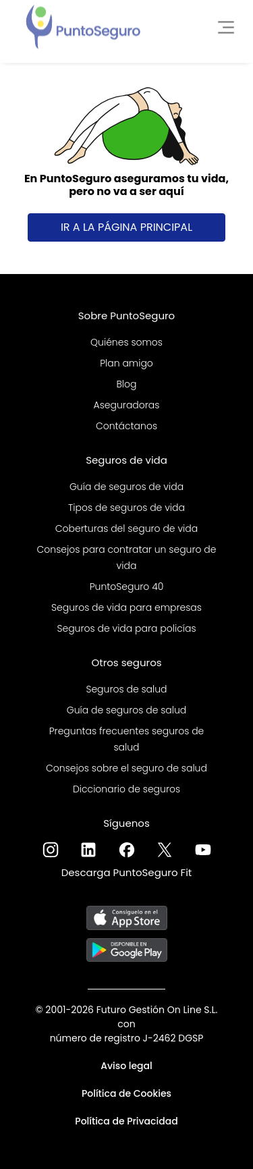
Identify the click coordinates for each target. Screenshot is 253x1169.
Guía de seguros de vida (126, 486)
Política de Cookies (126, 1093)
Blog (126, 384)
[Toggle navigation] (222, 25)
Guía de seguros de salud (127, 710)
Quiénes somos (126, 342)
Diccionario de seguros (126, 789)
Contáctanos (126, 426)
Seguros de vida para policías (126, 628)
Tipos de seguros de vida (126, 507)
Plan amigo (126, 363)
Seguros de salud (126, 689)
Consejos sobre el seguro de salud (126, 768)
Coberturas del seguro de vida (126, 528)
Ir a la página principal (126, 227)
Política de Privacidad (126, 1121)
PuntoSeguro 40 (127, 586)
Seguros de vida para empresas (126, 607)
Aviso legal (126, 1065)
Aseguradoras (127, 405)
